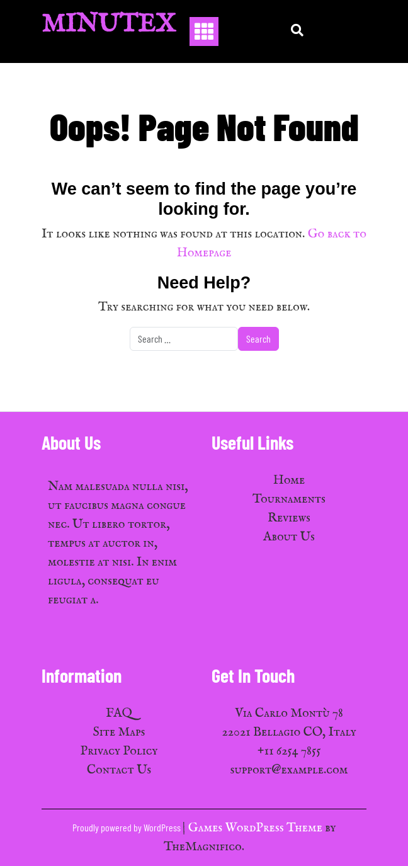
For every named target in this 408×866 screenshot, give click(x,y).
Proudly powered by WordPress (127, 827)
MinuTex (109, 25)
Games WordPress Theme (256, 828)
